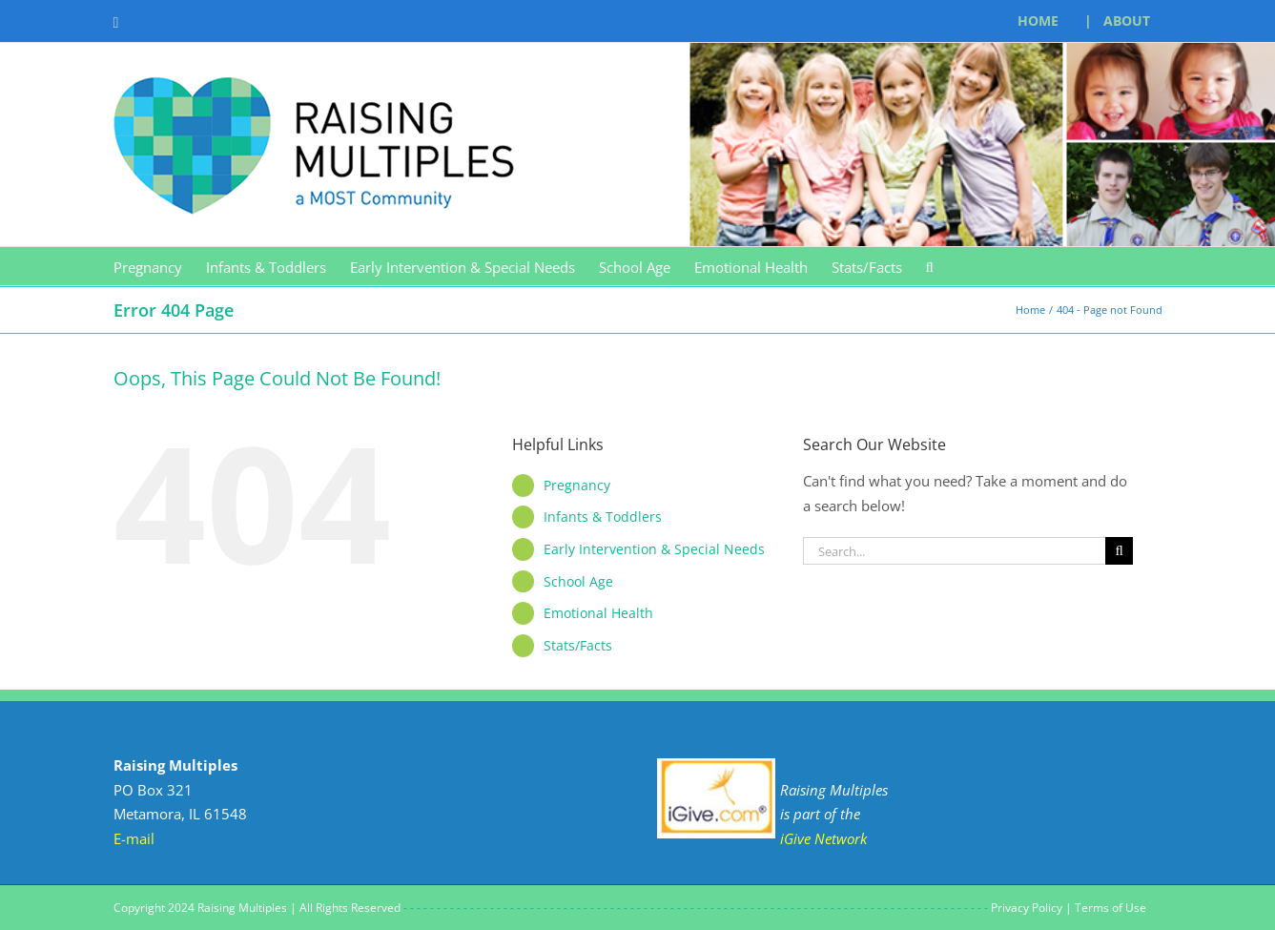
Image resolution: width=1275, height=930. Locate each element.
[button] (930, 266)
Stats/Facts (578, 645)
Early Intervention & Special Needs (654, 549)
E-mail (133, 838)
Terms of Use (1110, 907)
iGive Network (823, 838)
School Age (578, 581)
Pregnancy (577, 485)
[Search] (1119, 551)
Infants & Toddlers (603, 516)
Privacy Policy (1026, 907)
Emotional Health (598, 613)
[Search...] (954, 551)
